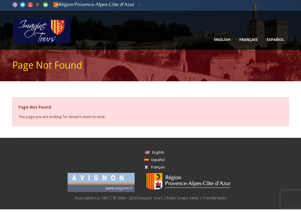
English (222, 39)
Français (248, 39)
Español (275, 39)
